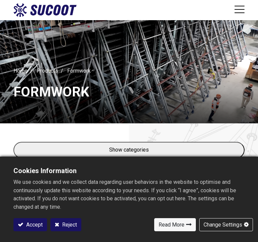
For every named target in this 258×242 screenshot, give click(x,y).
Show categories (129, 150)
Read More (171, 224)
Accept (34, 224)
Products (47, 71)
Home (20, 71)
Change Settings (223, 224)
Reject (69, 224)
